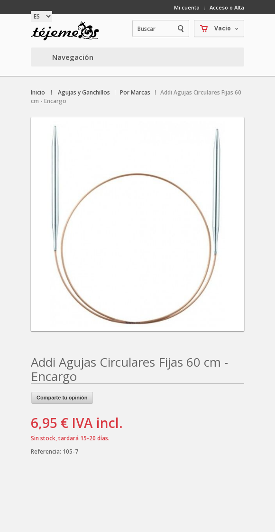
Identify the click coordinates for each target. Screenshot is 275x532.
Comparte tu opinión (62, 397)
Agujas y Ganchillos (84, 92)
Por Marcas (135, 92)
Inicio (38, 92)
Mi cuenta (187, 7)
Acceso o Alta (227, 7)
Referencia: (47, 451)
